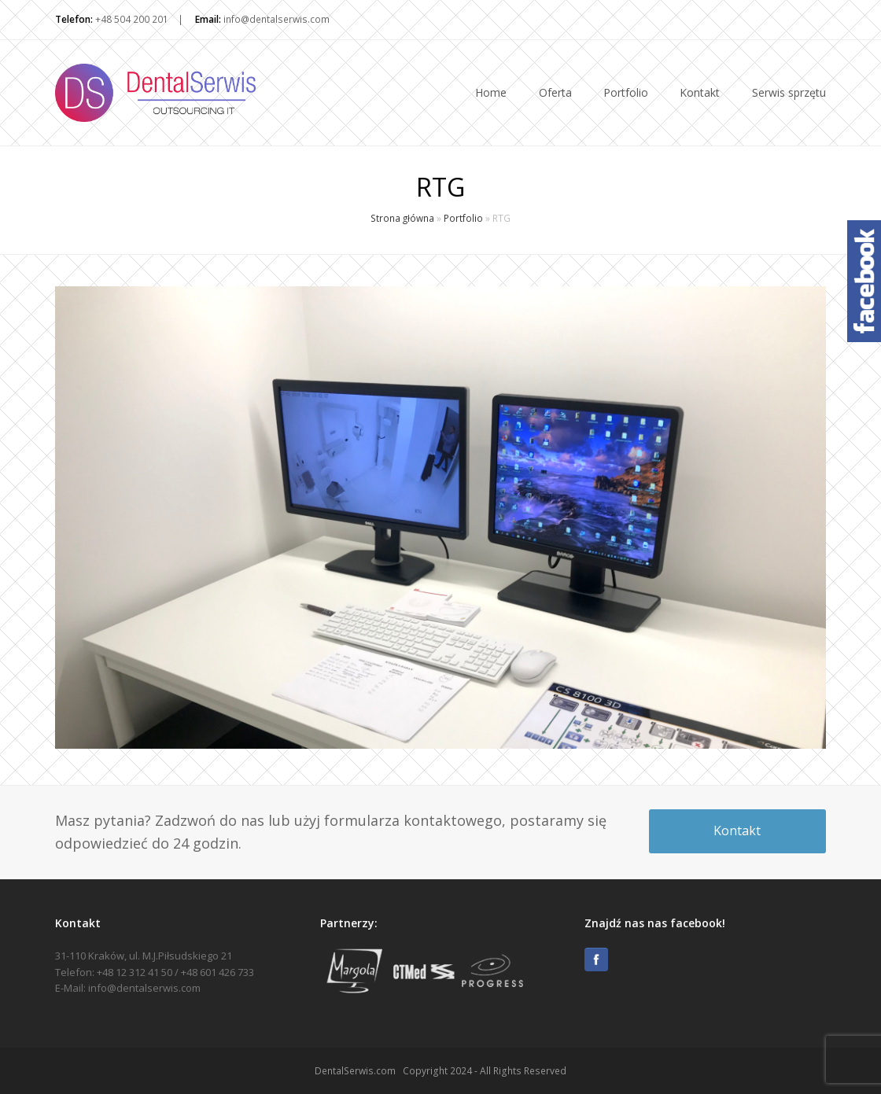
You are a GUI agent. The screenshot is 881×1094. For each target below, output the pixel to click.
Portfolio (463, 218)
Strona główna (402, 218)
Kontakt (737, 830)
